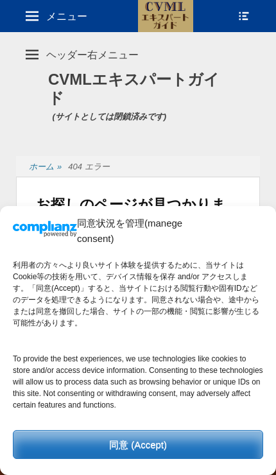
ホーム (45, 167)
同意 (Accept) (138, 444)
